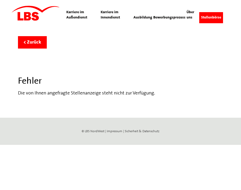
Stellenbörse (211, 17)
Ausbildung (142, 17)
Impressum (114, 131)
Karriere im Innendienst (110, 15)
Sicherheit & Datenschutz (142, 131)
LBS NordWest (94, 131)
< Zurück (32, 42)
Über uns (190, 15)
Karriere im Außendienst (76, 15)
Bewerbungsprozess (169, 17)
